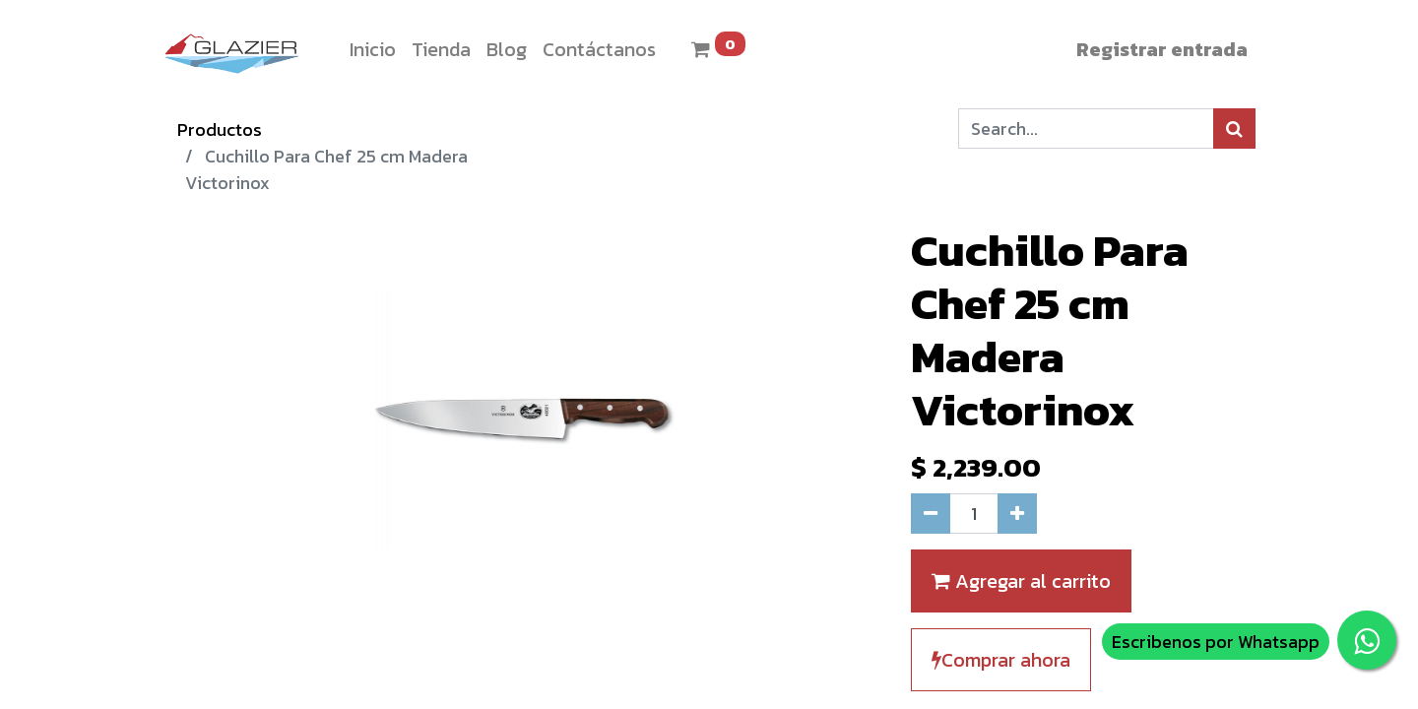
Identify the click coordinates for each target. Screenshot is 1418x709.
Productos (219, 129)
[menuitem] (373, 49)
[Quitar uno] (930, 513)
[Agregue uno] (1017, 513)
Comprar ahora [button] (1001, 660)
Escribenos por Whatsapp (1216, 641)
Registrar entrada (1162, 49)
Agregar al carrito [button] (1021, 581)
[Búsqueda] (1234, 128)
